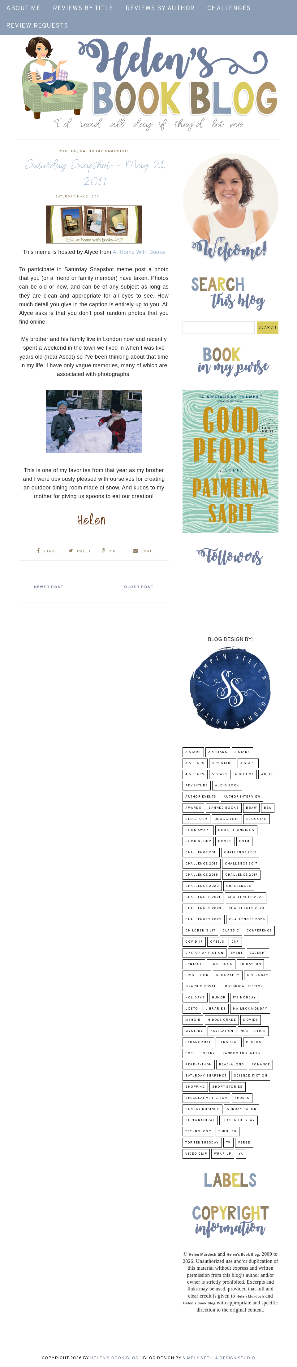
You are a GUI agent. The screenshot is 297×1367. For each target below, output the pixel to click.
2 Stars (193, 752)
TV (228, 1143)
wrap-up (222, 1154)
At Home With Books (139, 252)
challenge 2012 (240, 853)
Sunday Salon (241, 1109)
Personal (228, 1042)
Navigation (222, 1031)
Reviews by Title (83, 9)
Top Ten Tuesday (202, 1143)
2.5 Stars (218, 752)
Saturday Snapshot (105, 151)
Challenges (229, 9)
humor (219, 998)
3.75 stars (222, 763)
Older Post (139, 587)
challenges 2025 (203, 920)
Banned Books (224, 808)
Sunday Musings (202, 1109)
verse (244, 1143)
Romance (261, 1065)
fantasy (193, 964)
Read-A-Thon (198, 1065)
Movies (250, 1020)
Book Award (198, 830)
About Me (23, 9)
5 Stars (220, 774)
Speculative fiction (206, 1098)
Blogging (256, 819)
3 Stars (242, 752)
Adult (267, 774)
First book (221, 964)
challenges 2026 (247, 920)
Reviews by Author (160, 9)
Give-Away (258, 975)
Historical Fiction (243, 986)
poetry (207, 1053)
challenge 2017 (241, 864)
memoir (192, 1020)
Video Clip (196, 1154)
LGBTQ (191, 1009)
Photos (67, 151)
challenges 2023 (203, 908)
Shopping (195, 1087)
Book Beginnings (236, 830)
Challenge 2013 (201, 864)
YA (241, 1154)
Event (237, 953)
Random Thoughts (241, 1053)
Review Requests (37, 26)
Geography (228, 975)
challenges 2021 (203, 897)
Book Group (198, 841)
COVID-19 (194, 942)
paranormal (198, 1042)
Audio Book (227, 786)
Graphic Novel (201, 986)
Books (225, 841)
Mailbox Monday (250, 1009)
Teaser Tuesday (238, 1120)
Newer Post (49, 587)
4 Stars (248, 763)
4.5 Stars (195, 774)
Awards (193, 808)
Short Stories (227, 1087)
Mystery (194, 1031)
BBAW (251, 808)
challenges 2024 (247, 908)
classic (230, 931)
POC (189, 1053)
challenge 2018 (201, 875)
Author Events (201, 797)
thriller (227, 1132)
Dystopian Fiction (204, 953)
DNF (235, 942)
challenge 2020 (202, 886)
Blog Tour (196, 819)
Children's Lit (200, 931)
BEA (268, 808)
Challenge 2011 (201, 853)
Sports (242, 1098)
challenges (239, 886)
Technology (198, 1132)
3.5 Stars (195, 763)
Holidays (195, 998)
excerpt (258, 953)
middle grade (222, 1020)
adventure (196, 786)
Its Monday (244, 998)
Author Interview (242, 797)
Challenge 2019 (241, 875)
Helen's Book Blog (114, 1358)
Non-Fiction (253, 1031)
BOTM (244, 841)
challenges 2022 (246, 897)
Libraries (215, 1009)
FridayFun (250, 964)
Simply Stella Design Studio (219, 1358)
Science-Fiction (251, 1076)
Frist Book (197, 975)
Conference (259, 931)
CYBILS (217, 942)
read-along (231, 1065)
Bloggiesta (227, 819)
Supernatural (200, 1120)
